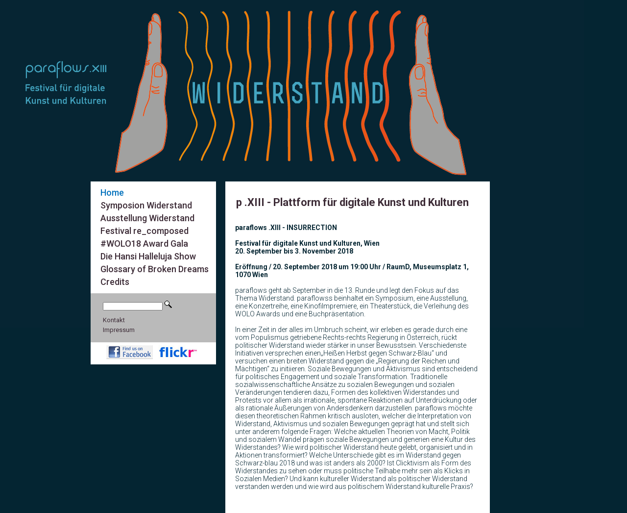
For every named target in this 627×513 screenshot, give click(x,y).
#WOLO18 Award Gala (144, 243)
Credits (114, 282)
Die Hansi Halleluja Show (148, 256)
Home (112, 192)
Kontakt (114, 320)
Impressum (119, 329)
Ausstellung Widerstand (147, 218)
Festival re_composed (144, 231)
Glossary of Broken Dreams (154, 269)
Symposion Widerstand (146, 205)
